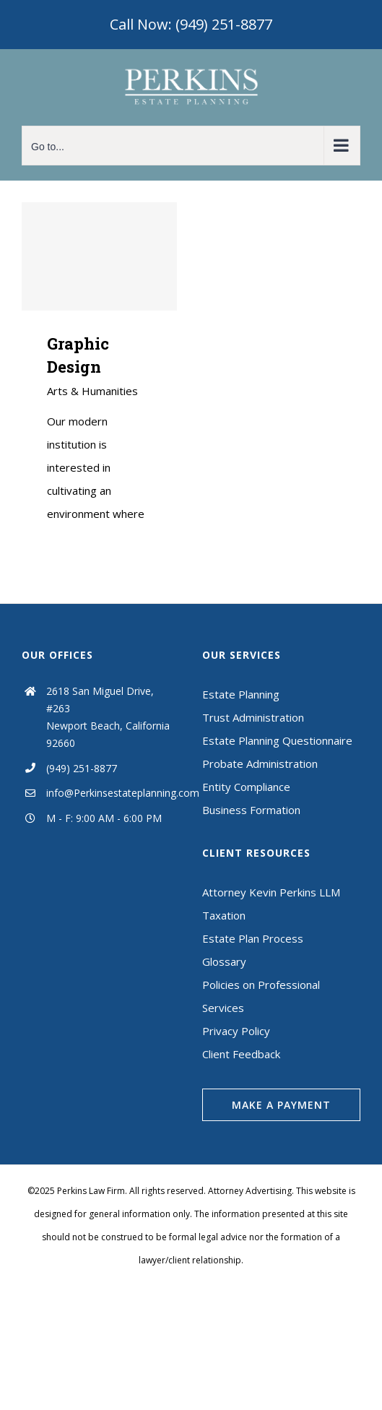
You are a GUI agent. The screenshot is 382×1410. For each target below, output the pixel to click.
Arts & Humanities (92, 391)
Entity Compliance (246, 786)
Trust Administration (253, 717)
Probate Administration (260, 763)
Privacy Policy (236, 1031)
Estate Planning (240, 694)
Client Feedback (241, 1054)
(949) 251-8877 (81, 768)
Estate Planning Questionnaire (277, 740)
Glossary (224, 961)
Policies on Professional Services (261, 996)
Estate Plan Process (252, 938)
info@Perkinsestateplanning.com (113, 793)
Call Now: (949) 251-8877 (191, 24)
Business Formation (251, 810)
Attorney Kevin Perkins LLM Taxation (271, 903)
